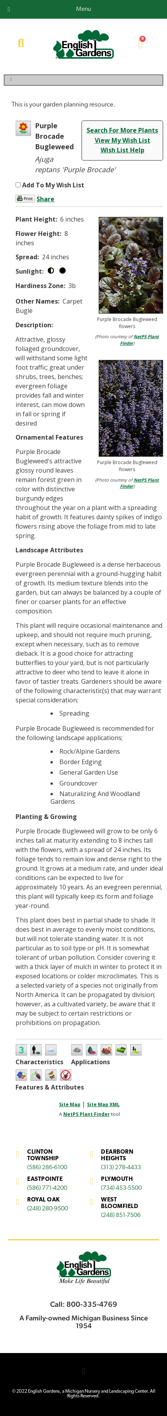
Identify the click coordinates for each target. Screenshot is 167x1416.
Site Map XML (103, 1104)
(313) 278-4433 (121, 1168)
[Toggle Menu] (83, 80)
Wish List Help (122, 150)
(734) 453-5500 (121, 1188)
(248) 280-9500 (47, 1209)
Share (45, 199)
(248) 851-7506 (121, 1215)
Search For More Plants (122, 130)
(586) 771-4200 (47, 1188)
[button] (83, 1371)
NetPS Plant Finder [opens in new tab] (86, 1114)
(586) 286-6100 (47, 1168)
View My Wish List (122, 140)
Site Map (69, 1104)
